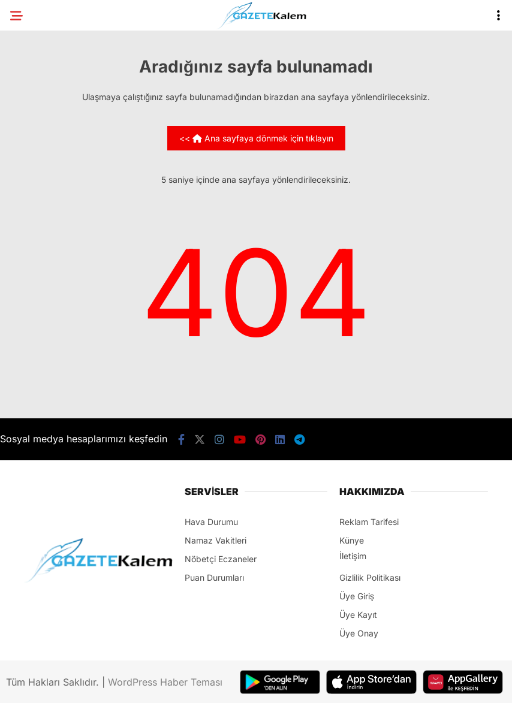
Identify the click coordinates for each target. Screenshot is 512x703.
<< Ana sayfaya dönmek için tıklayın (256, 138)
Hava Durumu (211, 522)
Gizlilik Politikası (369, 577)
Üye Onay (358, 633)
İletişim (352, 556)
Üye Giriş (356, 596)
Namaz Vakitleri (215, 540)
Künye (351, 540)
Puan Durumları (214, 577)
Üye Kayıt (358, 615)
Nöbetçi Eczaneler (221, 559)
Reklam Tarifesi (369, 522)
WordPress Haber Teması (165, 682)
